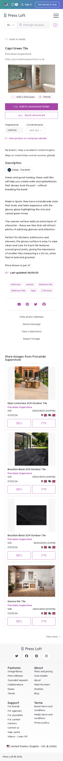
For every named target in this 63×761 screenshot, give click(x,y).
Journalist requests (18, 680)
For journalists (15, 715)
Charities (38, 689)
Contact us (13, 727)
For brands (13, 706)
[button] (6, 4)
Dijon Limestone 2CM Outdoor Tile (27, 403)
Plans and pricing (43, 671)
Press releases (15, 675)
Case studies (41, 675)
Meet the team (42, 684)
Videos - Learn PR (17, 736)
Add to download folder (32, 106)
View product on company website (26, 138)
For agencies (15, 710)
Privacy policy (41, 722)
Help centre (14, 732)
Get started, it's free (47, 4)
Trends (11, 693)
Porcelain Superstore (20, 407)
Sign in (26, 4)
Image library (15, 671)
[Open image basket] (55, 25)
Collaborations (15, 684)
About (37, 680)
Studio (11, 689)
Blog (36, 693)
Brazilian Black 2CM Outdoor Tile (27, 469)
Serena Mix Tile (17, 601)
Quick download (31, 115)
